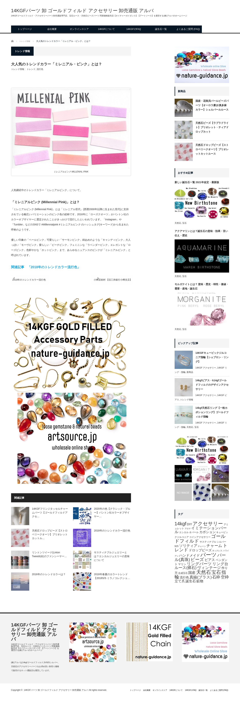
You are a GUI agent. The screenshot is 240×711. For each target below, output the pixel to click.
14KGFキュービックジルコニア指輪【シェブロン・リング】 (212, 357)
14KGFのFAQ (133, 29)
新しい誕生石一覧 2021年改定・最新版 (197, 182)
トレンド (31, 69)
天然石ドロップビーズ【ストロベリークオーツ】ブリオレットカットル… (50, 534)
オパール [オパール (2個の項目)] (194, 532)
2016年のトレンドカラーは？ (49, 574)
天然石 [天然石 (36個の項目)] (203, 572)
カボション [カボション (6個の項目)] (207, 532)
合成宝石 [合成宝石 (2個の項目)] (183, 573)
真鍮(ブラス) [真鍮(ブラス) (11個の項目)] (200, 577)
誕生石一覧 (161, 29)
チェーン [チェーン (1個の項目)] (202, 546)
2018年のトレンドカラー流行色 (38, 280)
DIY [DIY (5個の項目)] (189, 524)
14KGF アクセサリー (205, 368)
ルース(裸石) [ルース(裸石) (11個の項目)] (186, 568)
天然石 (178, 223)
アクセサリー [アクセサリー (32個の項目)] (208, 523)
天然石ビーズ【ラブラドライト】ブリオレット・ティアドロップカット (212, 127)
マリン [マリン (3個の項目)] (182, 564)
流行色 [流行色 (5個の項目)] (184, 577)
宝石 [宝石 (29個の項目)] (216, 572)
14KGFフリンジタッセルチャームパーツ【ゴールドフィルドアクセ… (50, 513)
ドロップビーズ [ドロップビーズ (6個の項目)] (200, 550)
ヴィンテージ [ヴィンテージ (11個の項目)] (209, 568)
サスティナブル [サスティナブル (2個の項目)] (208, 541)
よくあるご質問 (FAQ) (188, 29)
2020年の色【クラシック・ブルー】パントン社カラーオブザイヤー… (112, 513)
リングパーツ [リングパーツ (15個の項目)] (199, 564)
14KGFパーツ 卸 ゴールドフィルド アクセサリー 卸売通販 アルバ (82, 10)
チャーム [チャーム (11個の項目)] (214, 545)
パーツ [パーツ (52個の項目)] (208, 555)
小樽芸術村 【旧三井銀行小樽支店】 (101, 280)
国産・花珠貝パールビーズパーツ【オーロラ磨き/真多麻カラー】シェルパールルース (212, 105)
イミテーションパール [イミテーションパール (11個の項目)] (201, 530)
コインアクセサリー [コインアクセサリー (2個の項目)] (200, 537)
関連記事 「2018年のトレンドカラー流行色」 (45, 267)
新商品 (190, 372)
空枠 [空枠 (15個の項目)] (225, 577)
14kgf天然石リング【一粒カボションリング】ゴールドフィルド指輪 (212, 412)
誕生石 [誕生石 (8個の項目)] (190, 581)
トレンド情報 (17, 69)
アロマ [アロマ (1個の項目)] (188, 528)
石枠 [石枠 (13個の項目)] (216, 577)
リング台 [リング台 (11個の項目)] (220, 564)
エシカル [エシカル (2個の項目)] (184, 532)
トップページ (25, 29)
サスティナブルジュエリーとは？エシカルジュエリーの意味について (112, 556)
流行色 (40, 69)
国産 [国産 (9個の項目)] (191, 573)
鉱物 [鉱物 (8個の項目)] (199, 581)
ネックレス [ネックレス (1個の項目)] (217, 551)
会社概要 (52, 29)
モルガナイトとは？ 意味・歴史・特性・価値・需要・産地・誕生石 (202, 286)
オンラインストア (79, 29)
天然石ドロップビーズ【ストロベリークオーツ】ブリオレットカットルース (212, 149)
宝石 (184, 223)
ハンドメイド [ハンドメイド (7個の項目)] (189, 555)
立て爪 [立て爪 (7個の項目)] (180, 581)
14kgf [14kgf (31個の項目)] (180, 523)
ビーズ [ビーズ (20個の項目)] (197, 559)
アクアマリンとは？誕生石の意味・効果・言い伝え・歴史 (201, 233)
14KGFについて (106, 29)
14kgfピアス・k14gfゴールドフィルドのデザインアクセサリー (212, 385)
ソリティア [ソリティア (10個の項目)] (188, 546)
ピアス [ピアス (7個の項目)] (210, 560)
